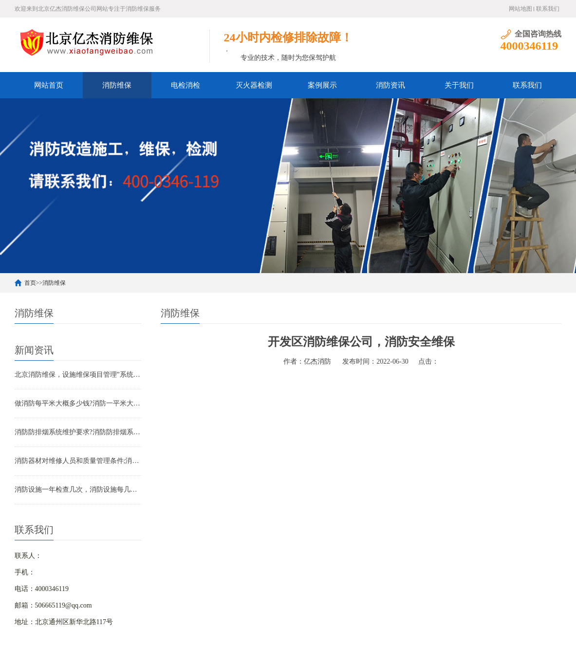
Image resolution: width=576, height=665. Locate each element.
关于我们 (459, 85)
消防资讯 (390, 85)
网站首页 (48, 85)
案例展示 (322, 85)
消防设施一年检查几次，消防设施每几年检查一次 (78, 489)
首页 (30, 282)
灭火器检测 (254, 85)
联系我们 (547, 8)
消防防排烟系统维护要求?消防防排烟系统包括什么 (78, 432)
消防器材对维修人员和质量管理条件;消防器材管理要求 (78, 460)
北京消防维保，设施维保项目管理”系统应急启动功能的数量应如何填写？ (78, 374)
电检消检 (185, 85)
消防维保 (116, 85)
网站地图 (520, 8)
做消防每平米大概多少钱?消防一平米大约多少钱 (78, 403)
